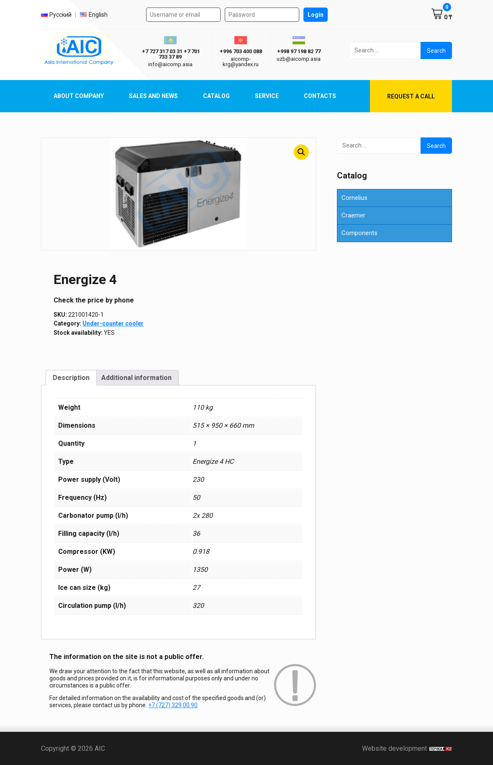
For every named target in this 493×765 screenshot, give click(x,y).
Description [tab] (71, 378)
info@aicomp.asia (170, 64)
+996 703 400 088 (241, 51)
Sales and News (153, 96)
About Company (79, 96)
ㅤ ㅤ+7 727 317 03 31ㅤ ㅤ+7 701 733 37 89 (170, 54)
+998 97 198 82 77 (299, 51)
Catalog (216, 96)
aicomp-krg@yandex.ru (241, 61)
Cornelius (354, 198)
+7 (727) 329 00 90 (173, 705)
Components (359, 233)
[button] (301, 152)
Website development (407, 748)
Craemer (353, 215)
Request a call (411, 96)
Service (267, 96)
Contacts (320, 96)
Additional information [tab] (136, 378)
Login (316, 14)
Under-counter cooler (113, 323)
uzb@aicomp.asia (299, 59)
